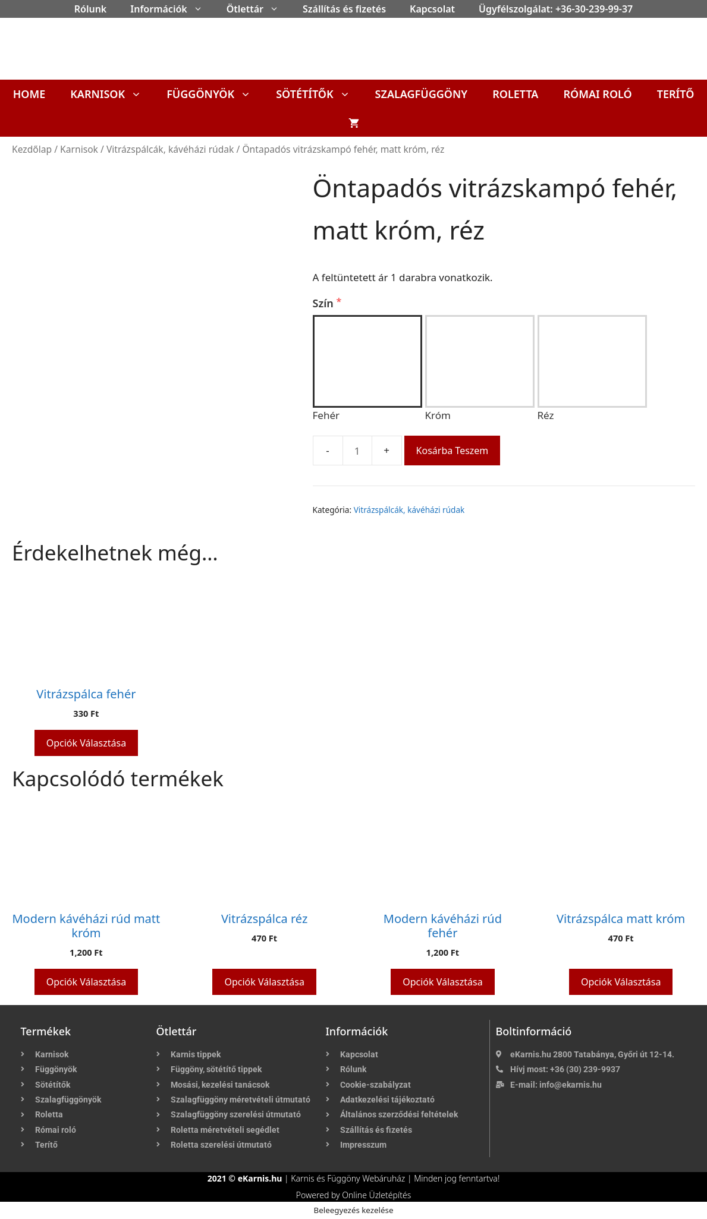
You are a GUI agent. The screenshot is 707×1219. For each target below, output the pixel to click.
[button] (201, 9)
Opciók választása (86, 742)
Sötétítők (319, 94)
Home (29, 94)
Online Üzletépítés (376, 1195)
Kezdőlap (32, 149)
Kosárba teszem (452, 450)
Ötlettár (259, 9)
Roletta (515, 94)
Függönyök (214, 94)
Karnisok (112, 94)
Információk (172, 9)
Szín (325, 303)
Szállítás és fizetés (344, 8)
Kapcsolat (432, 8)
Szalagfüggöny (421, 94)
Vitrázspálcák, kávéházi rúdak (170, 149)
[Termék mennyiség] (357, 450)
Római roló (597, 94)
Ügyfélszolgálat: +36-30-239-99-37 (556, 8)
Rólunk (90, 8)
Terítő (676, 94)
